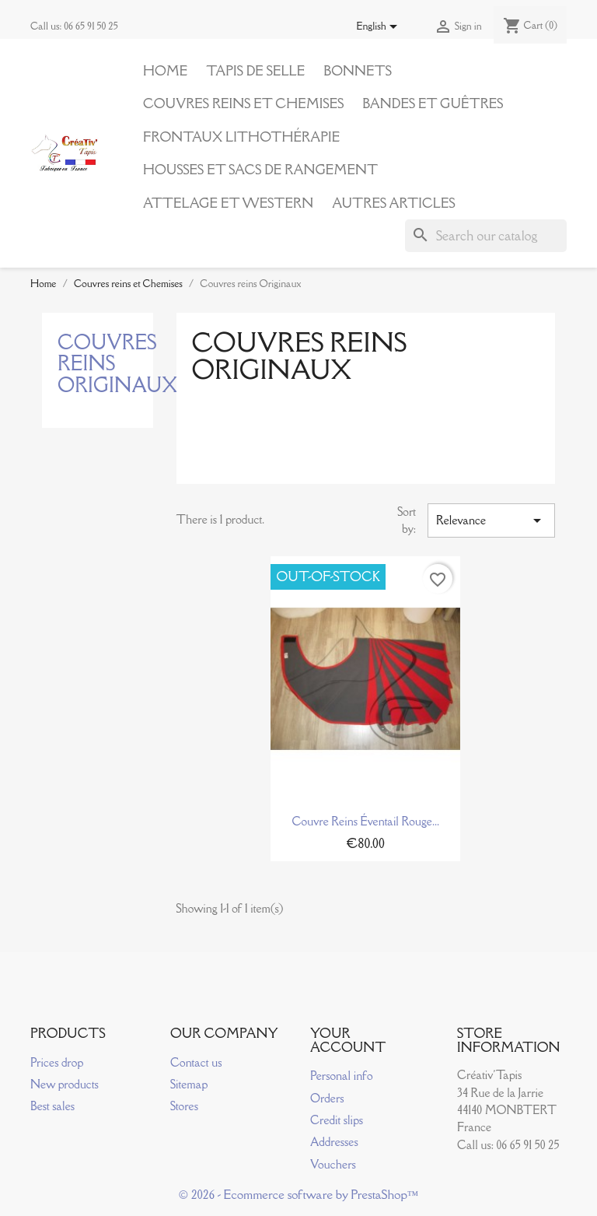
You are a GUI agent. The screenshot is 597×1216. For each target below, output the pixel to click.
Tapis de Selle (255, 70)
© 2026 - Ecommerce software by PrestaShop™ (299, 1194)
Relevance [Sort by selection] (491, 520)
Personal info (341, 1075)
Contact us (196, 1062)
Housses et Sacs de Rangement (260, 169)
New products (64, 1084)
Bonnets (357, 70)
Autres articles (393, 203)
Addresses (334, 1141)
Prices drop (56, 1062)
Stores (184, 1106)
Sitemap (189, 1084)
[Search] (486, 235)
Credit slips (336, 1120)
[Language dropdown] (380, 27)
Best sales (52, 1106)
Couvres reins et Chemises (243, 103)
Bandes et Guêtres (432, 103)
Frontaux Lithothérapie (241, 136)
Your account (348, 1040)
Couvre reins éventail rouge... (365, 821)
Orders (327, 1098)
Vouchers (333, 1164)
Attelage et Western (228, 203)
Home (165, 70)
